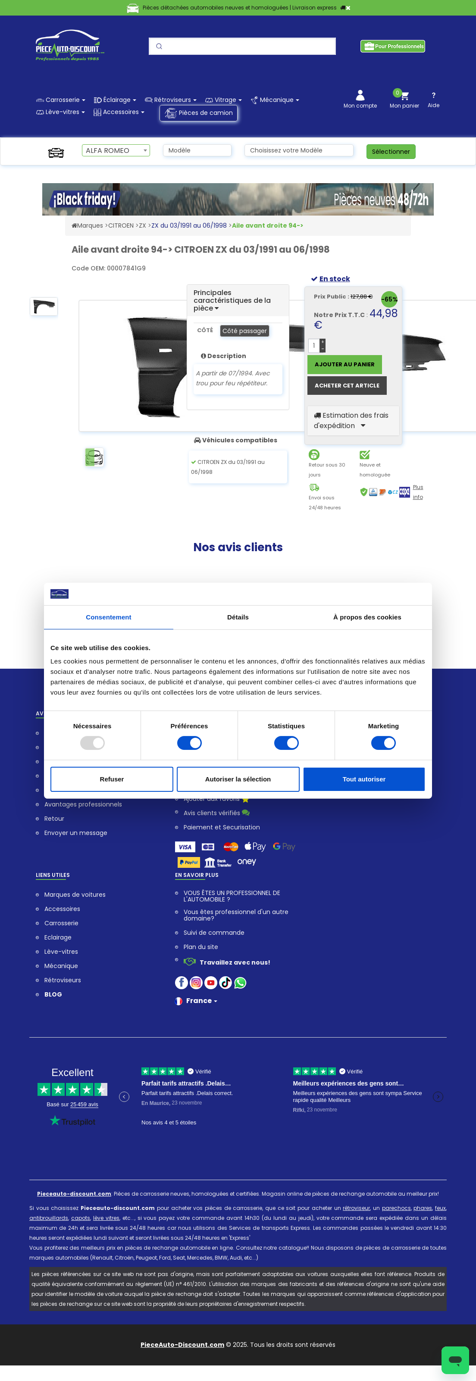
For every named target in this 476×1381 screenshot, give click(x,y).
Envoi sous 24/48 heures (325, 502)
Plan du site (201, 947)
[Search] (242, 46)
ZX (142, 225)
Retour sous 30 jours (327, 469)
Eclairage (58, 937)
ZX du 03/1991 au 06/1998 (189, 225)
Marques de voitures (75, 895)
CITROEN (121, 225)
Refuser (112, 779)
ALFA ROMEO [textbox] (107, 151)
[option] (43, 309)
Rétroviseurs (62, 980)
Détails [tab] (238, 617)
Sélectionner (391, 151)
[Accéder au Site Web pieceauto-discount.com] (74, 225)
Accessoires (62, 909)
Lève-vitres (61, 952)
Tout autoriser (364, 779)
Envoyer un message (75, 833)
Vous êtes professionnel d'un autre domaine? (236, 915)
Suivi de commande (214, 933)
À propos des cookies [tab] (367, 617)
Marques (90, 225)
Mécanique (61, 966)
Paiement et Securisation (222, 827)
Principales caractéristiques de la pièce (232, 300)
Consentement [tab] (108, 617)
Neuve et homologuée (375, 469)
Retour (54, 819)
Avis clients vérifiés (217, 812)
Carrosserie (61, 923)
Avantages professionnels (83, 804)
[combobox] (116, 150)
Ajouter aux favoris (216, 799)
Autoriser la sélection (238, 779)
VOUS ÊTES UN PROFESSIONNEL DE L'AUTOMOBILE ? (232, 896)
